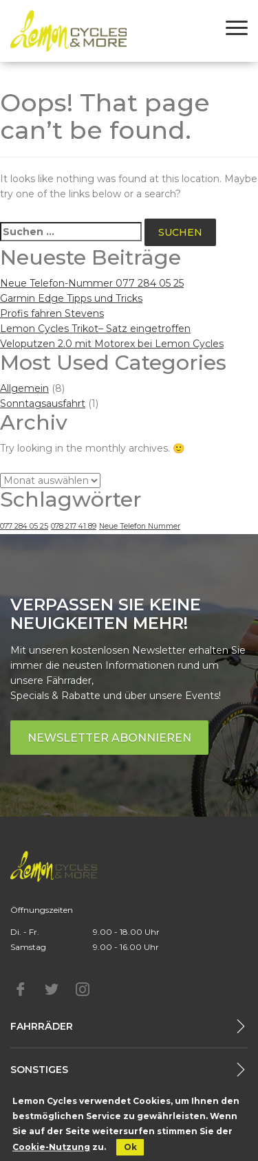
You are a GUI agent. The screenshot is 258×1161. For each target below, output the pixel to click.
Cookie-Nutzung (51, 1147)
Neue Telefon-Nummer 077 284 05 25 (92, 283)
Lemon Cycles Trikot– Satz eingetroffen (95, 328)
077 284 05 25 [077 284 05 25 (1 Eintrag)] (24, 526)
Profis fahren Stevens (52, 313)
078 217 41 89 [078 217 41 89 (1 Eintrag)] (73, 526)
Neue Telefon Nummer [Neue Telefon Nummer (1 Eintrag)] (139, 526)
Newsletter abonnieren (109, 737)
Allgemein (24, 388)
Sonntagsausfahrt (42, 403)
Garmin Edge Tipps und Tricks (71, 298)
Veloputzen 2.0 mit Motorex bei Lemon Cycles (112, 344)
